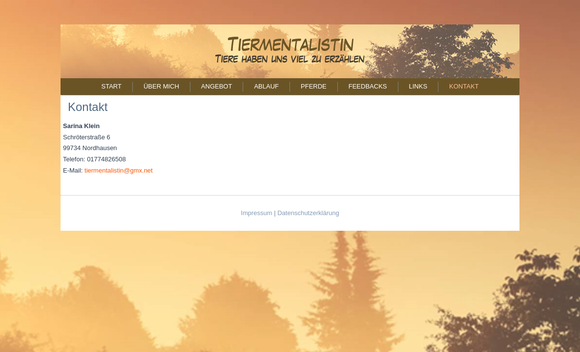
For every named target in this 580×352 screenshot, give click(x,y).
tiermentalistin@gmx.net (118, 170)
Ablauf (266, 86)
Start (111, 86)
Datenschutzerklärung (308, 213)
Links (418, 86)
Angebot (216, 86)
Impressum (256, 213)
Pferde (314, 86)
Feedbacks (368, 86)
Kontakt (463, 86)
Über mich (161, 86)
